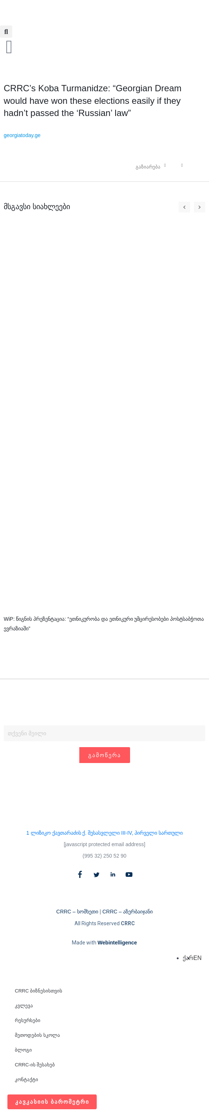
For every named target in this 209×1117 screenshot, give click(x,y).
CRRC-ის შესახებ (35, 1064)
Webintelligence (117, 943)
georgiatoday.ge (22, 135)
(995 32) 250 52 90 (104, 856)
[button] (6, 31)
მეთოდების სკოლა (37, 1035)
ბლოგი (23, 1050)
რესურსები (27, 1020)
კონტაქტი (26, 1079)
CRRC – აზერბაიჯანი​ (127, 912)
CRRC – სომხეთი (77, 912)
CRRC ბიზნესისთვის (38, 991)
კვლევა (24, 1005)
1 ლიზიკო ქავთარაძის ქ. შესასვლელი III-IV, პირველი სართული (104, 833)
